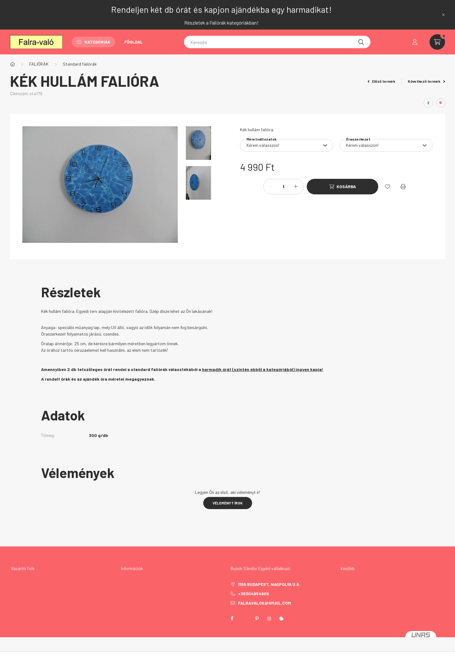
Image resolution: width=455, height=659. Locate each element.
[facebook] (428, 103)
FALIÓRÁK (38, 64)
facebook (232, 618)
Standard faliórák (80, 64)
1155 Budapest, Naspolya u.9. (269, 584)
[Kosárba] (342, 186)
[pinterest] (440, 103)
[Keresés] (277, 42)
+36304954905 (253, 593)
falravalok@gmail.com (264, 603)
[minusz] (271, 186)
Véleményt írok (228, 503)
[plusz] (295, 186)
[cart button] (437, 42)
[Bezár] (443, 14)
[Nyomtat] (403, 186)
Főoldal (133, 41)
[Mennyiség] (283, 186)
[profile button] (415, 42)
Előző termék (382, 81)
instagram (269, 618)
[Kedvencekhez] (387, 186)
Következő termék (426, 81)
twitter (244, 618)
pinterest (256, 618)
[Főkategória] (12, 64)
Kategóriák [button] (93, 41)
